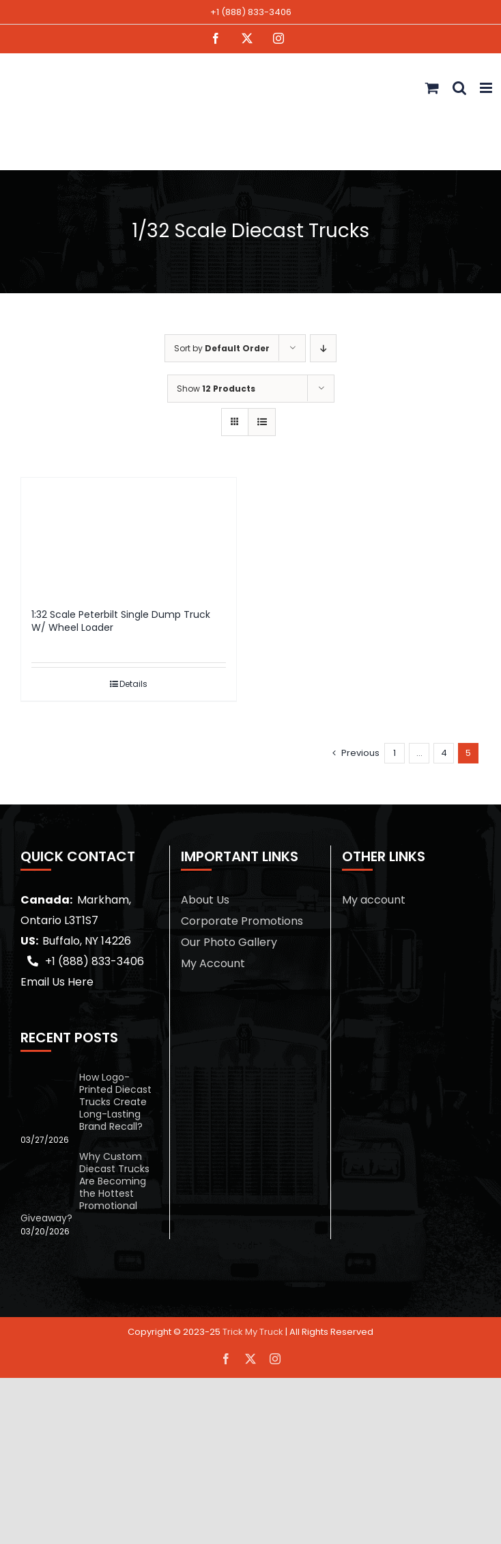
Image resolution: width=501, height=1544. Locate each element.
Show (216, 388)
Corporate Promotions (242, 921)
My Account (213, 963)
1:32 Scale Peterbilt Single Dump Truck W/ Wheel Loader (120, 621)
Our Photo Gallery (229, 942)
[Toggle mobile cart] (432, 88)
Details (133, 684)
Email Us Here (57, 982)
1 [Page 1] (394, 752)
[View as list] (261, 422)
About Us (205, 900)
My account (373, 900)
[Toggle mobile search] (459, 88)
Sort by (222, 348)
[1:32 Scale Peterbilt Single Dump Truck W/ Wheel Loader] (128, 536)
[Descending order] (323, 348)
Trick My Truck (253, 1331)
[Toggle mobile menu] (487, 88)
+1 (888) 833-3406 (250, 11)
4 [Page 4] (444, 752)
